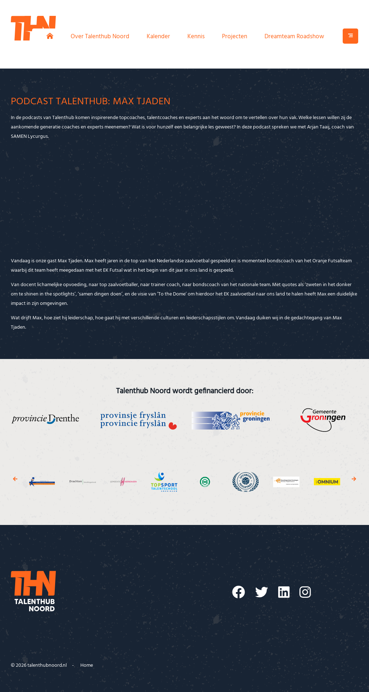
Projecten (234, 36)
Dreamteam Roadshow (294, 36)
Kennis (196, 36)
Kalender (158, 36)
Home (86, 665)
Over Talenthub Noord (100, 36)
